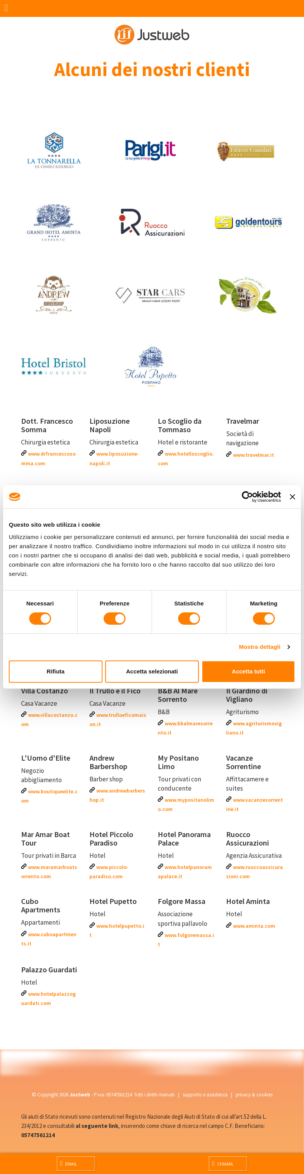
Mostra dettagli (259, 646)
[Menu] (8, 8)
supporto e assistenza (205, 1094)
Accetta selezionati (152, 671)
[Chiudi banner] (292, 496)
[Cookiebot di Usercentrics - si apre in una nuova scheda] (247, 496)
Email (68, 1163)
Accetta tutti (248, 671)
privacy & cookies (254, 1094)
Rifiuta (55, 671)
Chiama (222, 1163)
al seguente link (97, 1125)
